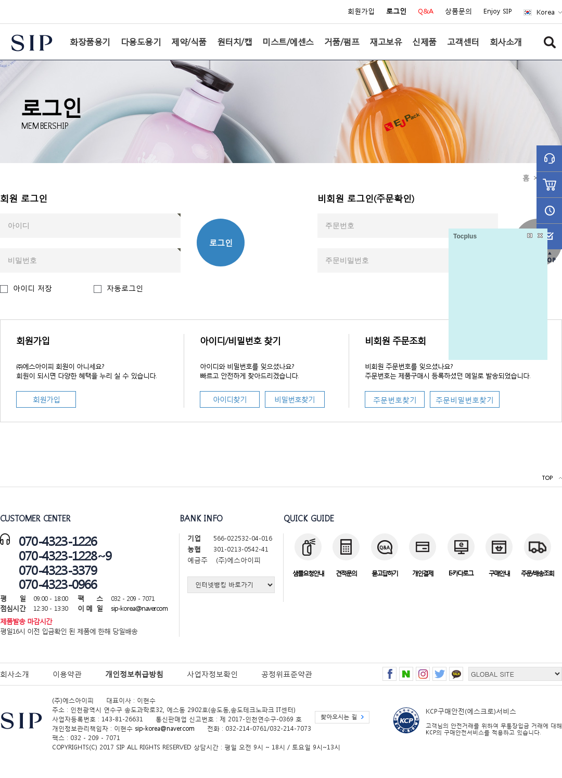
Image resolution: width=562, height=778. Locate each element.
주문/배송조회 (537, 573)
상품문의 (458, 11)
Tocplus (465, 236)
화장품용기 (90, 41)
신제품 (424, 41)
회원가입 (361, 11)
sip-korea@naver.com (139, 608)
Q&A (425, 11)
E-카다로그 (461, 573)
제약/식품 (189, 41)
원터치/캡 (234, 41)
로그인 (221, 242)
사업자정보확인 (212, 674)
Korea (546, 12)
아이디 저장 (32, 288)
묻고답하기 (385, 573)
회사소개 (506, 41)
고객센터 (463, 41)
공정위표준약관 (286, 674)
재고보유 (385, 41)
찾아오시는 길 (339, 717)
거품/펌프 (342, 41)
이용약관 (67, 674)
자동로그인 (125, 288)
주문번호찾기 (395, 400)
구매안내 (499, 573)
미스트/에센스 (288, 41)
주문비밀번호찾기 (465, 400)
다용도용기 (141, 41)
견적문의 (346, 573)
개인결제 (422, 573)
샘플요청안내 (308, 573)
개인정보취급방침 (134, 674)
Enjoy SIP (497, 11)
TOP (547, 478)
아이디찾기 (230, 399)
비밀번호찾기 (294, 399)
